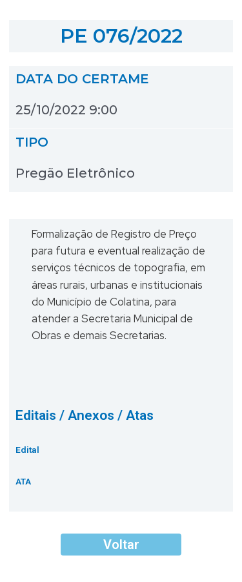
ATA (23, 481)
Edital (27, 449)
